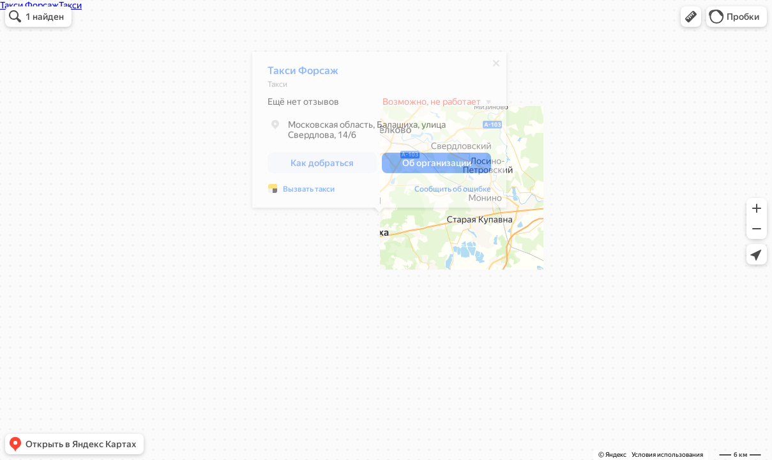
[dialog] (379, 133)
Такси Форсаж (303, 74)
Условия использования (667, 454)
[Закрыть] (496, 66)
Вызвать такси (309, 192)
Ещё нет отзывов (303, 105)
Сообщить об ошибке (452, 192)
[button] (691, 16)
